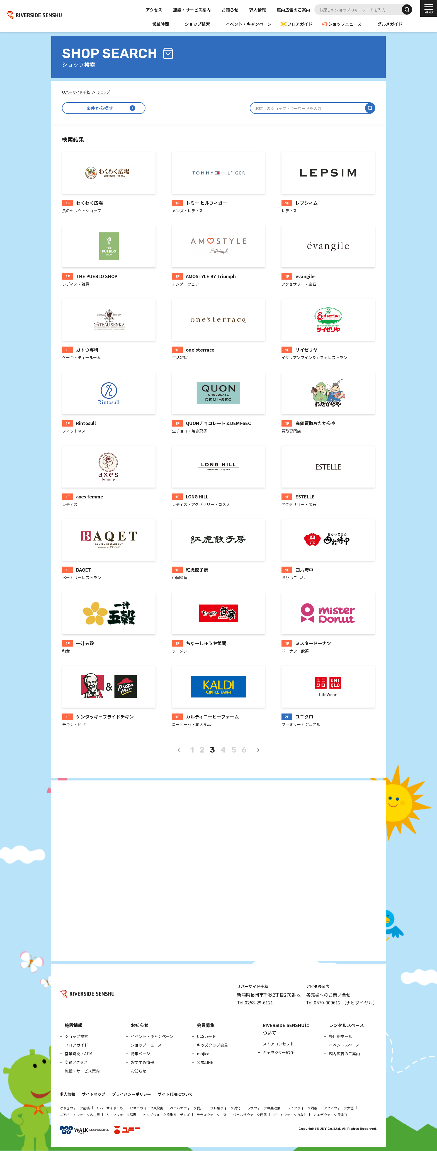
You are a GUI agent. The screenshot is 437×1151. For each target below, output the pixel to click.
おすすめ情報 (142, 1062)
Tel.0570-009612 (323, 1002)
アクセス (154, 10)
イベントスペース (344, 1045)
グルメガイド (389, 24)
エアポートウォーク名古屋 (80, 1114)
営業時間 (160, 24)
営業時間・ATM (78, 1053)
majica (203, 1053)
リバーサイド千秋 (109, 1107)
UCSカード (206, 1036)
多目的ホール (340, 1036)
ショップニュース (344, 24)
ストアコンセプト (278, 1044)
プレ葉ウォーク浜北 (225, 1107)
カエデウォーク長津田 (330, 1114)
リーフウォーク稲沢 (121, 1114)
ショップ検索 (197, 24)
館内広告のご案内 (293, 10)
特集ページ (140, 1053)
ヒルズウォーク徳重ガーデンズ (166, 1114)
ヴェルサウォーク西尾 (250, 1114)
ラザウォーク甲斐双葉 (263, 1107)
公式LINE (205, 1062)
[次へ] (257, 750)
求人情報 (257, 10)
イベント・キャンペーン (248, 24)
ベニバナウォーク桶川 (186, 1107)
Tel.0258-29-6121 (255, 1002)
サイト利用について (175, 1094)
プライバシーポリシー (131, 1094)
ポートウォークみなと (290, 1114)
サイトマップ (93, 1094)
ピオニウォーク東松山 (146, 1107)
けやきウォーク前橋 (75, 1107)
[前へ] (179, 750)
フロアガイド (299, 24)
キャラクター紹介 (278, 1052)
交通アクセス (76, 1062)
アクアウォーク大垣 (339, 1107)
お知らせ (230, 10)
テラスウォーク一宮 (211, 1114)
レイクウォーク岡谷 (302, 1107)
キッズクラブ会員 (212, 1045)
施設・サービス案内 (192, 10)
